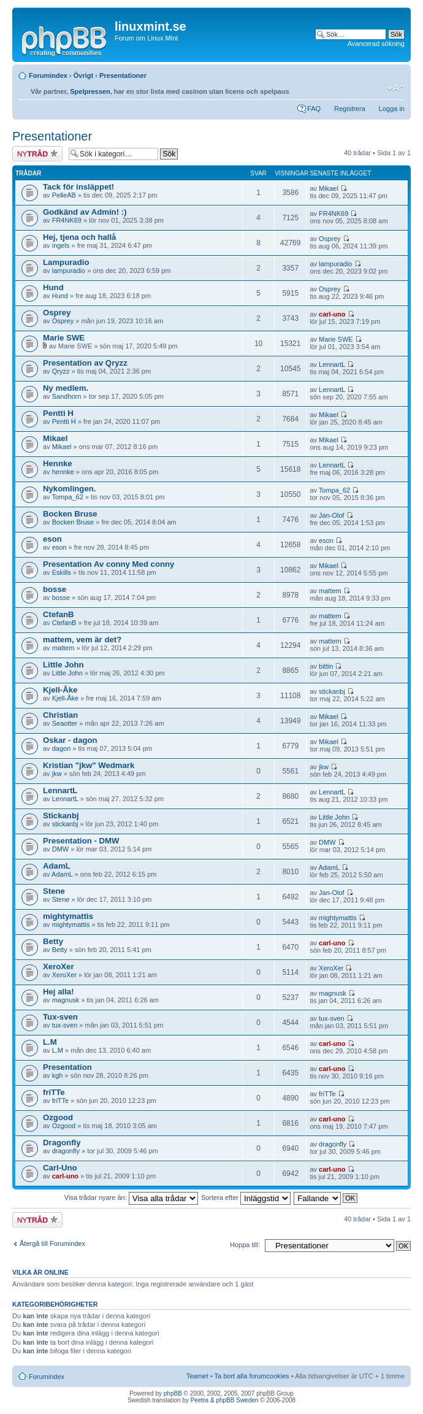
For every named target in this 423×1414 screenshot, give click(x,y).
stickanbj (332, 691)
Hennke (57, 463)
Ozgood (58, 1117)
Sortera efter (246, 1197)
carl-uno (332, 314)
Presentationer (123, 75)
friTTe (54, 1092)
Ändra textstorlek (396, 88)
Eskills (61, 572)
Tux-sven (60, 1016)
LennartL (332, 364)
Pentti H (58, 413)
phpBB (173, 1393)
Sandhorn (67, 396)
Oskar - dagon (70, 740)
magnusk (66, 1000)
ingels (61, 245)
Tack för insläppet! (78, 186)
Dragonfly (62, 1142)
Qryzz (61, 371)
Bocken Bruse (70, 513)
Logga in (392, 108)
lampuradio (68, 270)
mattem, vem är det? (82, 639)
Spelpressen (90, 91)
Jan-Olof (332, 515)
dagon (61, 748)
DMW (60, 849)
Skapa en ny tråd (37, 153)
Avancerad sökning (376, 43)
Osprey (329, 238)
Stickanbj (61, 815)
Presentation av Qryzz (85, 362)
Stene (54, 891)
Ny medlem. (65, 388)
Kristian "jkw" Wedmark (88, 765)
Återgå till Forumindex (52, 1243)
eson (52, 539)
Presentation (67, 1067)
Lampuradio (66, 262)
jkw (57, 773)
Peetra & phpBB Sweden (225, 1400)
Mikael (328, 188)
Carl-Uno (60, 1167)
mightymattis (68, 916)
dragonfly (66, 1151)
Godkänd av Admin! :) (85, 212)
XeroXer (58, 966)
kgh (57, 1075)
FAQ (314, 108)
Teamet (197, 1376)
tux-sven (65, 1025)
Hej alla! (58, 991)
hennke (63, 471)
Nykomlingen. (69, 488)
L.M (50, 1042)
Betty (53, 941)
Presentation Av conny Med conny (108, 564)
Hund (53, 287)
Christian (60, 715)
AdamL (56, 865)
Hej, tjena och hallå (79, 237)
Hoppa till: (245, 1244)
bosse (54, 589)
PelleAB (64, 195)
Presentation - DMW (81, 840)
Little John (63, 664)
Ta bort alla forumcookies (252, 1376)
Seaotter (65, 723)
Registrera (349, 108)
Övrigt (83, 75)
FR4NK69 (67, 220)
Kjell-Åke (60, 689)
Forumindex (48, 75)
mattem (330, 590)
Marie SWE (64, 337)
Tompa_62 (67, 497)
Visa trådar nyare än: (131, 1197)
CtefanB (58, 614)
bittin (326, 666)
